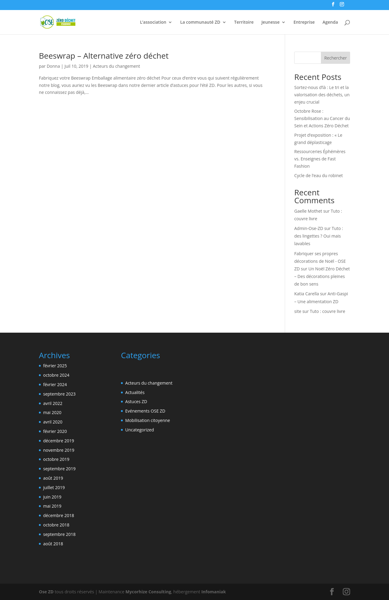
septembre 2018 (59, 534)
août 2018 (53, 544)
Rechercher (335, 58)
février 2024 (55, 384)
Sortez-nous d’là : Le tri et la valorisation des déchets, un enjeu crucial (321, 94)
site (297, 311)
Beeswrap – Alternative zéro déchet (104, 55)
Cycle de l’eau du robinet (318, 175)
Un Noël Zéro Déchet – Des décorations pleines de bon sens (322, 276)
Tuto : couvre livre (327, 311)
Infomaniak (213, 592)
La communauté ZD (200, 22)
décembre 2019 (58, 441)
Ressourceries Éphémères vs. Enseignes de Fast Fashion (319, 159)
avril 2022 (52, 403)
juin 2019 (52, 497)
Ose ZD (46, 592)
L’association (153, 22)
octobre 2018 (56, 525)
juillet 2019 (54, 487)
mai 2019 (52, 506)
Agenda (330, 22)
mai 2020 (52, 412)
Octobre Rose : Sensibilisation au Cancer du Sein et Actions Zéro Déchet (322, 118)
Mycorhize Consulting (148, 592)
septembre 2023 (59, 394)
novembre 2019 (58, 450)
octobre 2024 (56, 375)
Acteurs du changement (116, 66)
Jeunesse (270, 22)
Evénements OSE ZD (145, 411)
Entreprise (304, 22)
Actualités (135, 392)
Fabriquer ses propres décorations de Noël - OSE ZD (320, 261)
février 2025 (55, 366)
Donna (53, 66)
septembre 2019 (59, 468)
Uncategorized (139, 430)
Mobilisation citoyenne (147, 420)
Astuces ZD (136, 401)
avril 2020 (52, 422)
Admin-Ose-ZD (308, 228)
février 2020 (55, 431)
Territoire (243, 22)
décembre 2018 (58, 515)
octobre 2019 (56, 459)
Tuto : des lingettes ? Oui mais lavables (318, 235)
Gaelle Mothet (308, 211)
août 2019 (53, 478)
